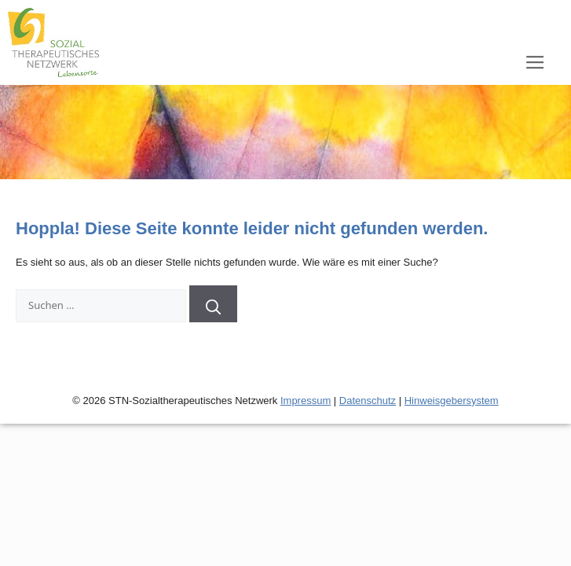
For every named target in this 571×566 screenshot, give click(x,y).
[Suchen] (213, 303)
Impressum (305, 400)
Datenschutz (367, 400)
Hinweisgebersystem (451, 400)
